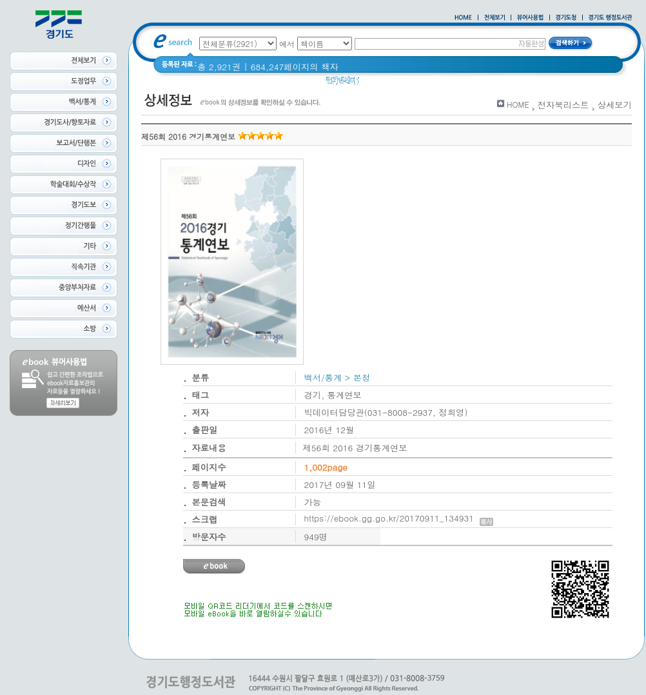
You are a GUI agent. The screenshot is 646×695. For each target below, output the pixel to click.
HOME (518, 104)
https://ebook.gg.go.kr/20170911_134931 (398, 518)
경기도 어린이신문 (430, 83)
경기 (376, 83)
